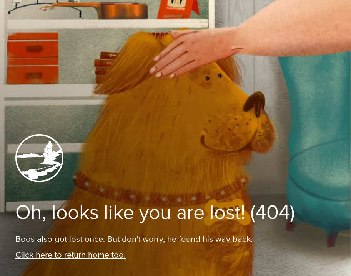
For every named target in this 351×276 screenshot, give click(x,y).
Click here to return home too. (70, 254)
